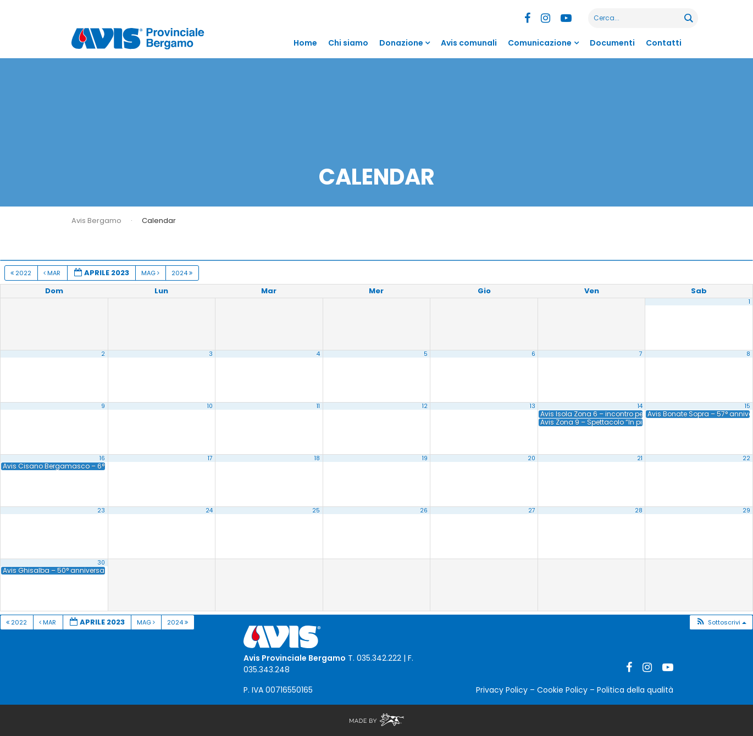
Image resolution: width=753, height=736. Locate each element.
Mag (151, 273)
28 (639, 510)
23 (101, 510)
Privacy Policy (502, 689)
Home (305, 42)
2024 (182, 273)
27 (531, 510)
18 (317, 458)
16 (102, 458)
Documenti (612, 42)
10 (210, 406)
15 (747, 406)
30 (101, 563)
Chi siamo (348, 42)
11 (318, 406)
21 (640, 458)
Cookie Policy (562, 689)
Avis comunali (469, 42)
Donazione (401, 42)
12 (425, 406)
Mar (52, 273)
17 (210, 458)
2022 (21, 273)
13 (532, 406)
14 (640, 406)
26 (424, 510)
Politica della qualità (635, 689)
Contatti (664, 42)
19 (425, 458)
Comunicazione (540, 42)
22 (746, 458)
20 (531, 458)
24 (209, 510)
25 (316, 510)
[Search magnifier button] (688, 18)
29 (746, 510)
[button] (721, 622)
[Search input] (637, 18)
